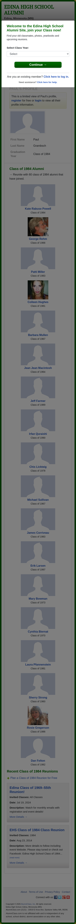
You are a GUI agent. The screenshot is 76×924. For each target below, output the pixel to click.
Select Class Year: (18, 47)
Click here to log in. (56, 76)
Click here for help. (47, 82)
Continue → (38, 64)
